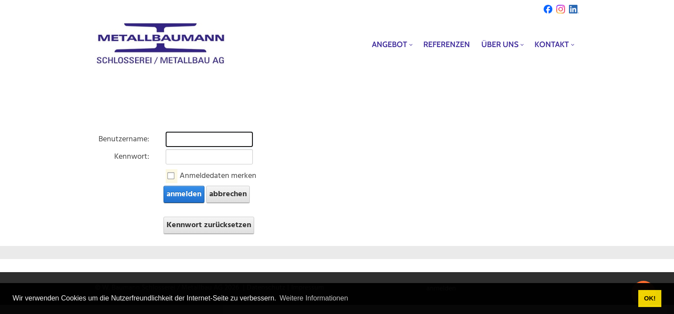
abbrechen (228, 194)
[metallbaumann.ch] (160, 44)
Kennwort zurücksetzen (209, 225)
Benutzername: (124, 139)
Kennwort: (131, 156)
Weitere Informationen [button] (313, 298)
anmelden (184, 194)
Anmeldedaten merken (218, 176)
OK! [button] (649, 298)
